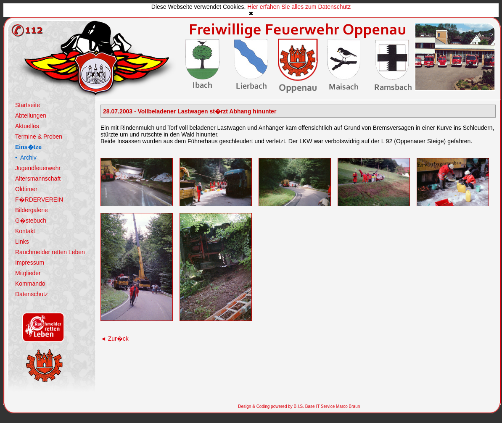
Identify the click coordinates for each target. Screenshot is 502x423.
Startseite (27, 105)
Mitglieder (28, 273)
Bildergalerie (31, 210)
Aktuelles (27, 126)
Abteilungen (30, 115)
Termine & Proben (38, 136)
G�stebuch (30, 220)
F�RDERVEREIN (39, 199)
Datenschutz (31, 294)
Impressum (29, 262)
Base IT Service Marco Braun (332, 406)
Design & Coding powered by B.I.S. (271, 406)
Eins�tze (28, 147)
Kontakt (25, 231)
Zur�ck (114, 338)
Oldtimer (26, 189)
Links (22, 241)
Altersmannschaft (38, 178)
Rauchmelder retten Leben (50, 252)
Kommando (30, 283)
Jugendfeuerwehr (38, 168)
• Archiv (26, 157)
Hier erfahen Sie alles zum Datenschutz (299, 6)
